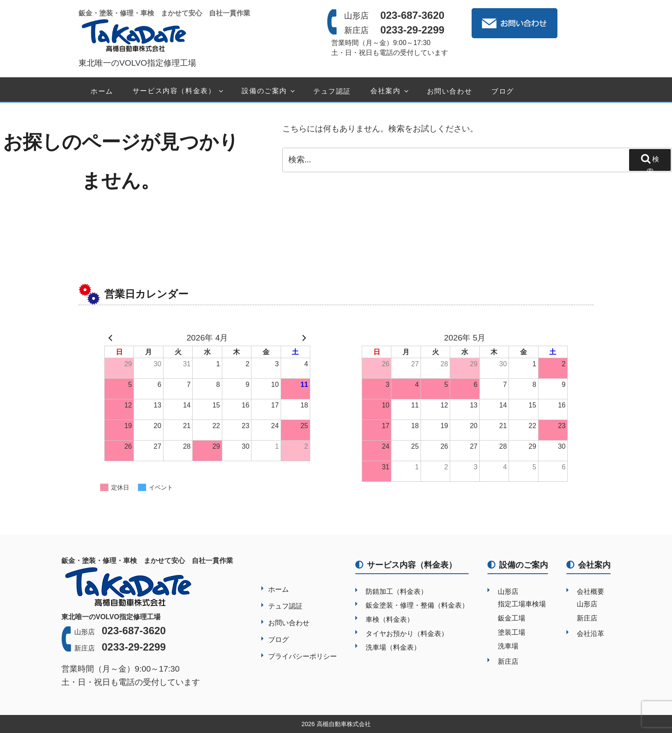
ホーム (102, 91)
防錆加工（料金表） (396, 591)
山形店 (508, 591)
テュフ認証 (332, 91)
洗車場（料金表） (393, 647)
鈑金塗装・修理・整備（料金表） (417, 605)
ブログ (502, 91)
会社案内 (389, 91)
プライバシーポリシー (302, 656)
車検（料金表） (390, 619)
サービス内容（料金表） (179, 91)
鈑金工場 (511, 618)
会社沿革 (590, 633)
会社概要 (590, 591)
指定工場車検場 (522, 604)
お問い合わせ (449, 91)
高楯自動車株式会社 (344, 724)
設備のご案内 (269, 91)
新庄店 (508, 661)
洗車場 (508, 646)
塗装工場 (511, 632)
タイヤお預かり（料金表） (407, 633)
